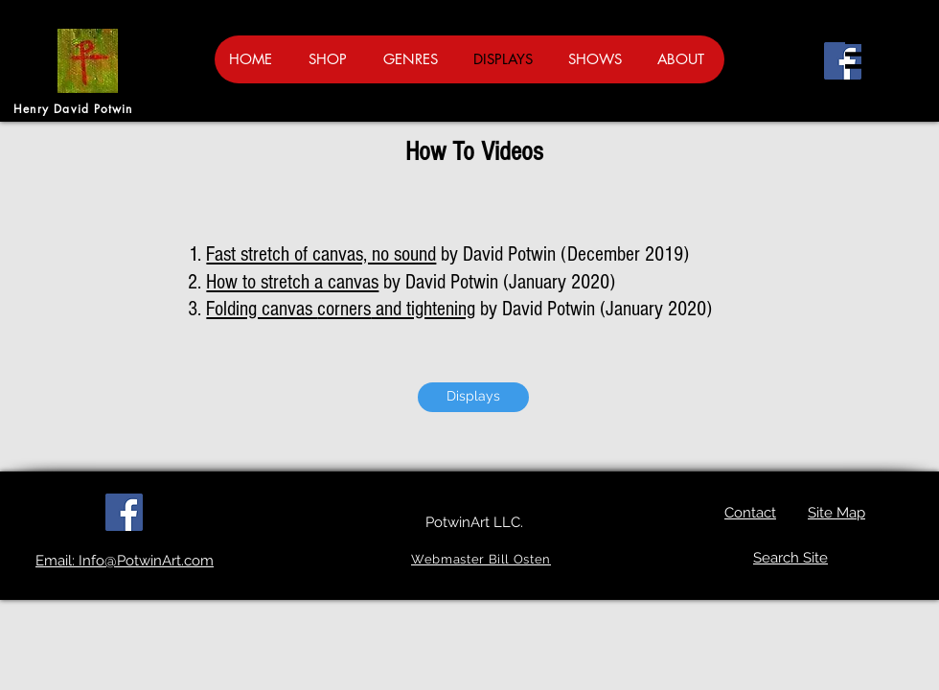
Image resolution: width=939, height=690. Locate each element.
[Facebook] (842, 61)
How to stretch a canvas (292, 282)
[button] (862, 54)
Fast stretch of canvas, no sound (321, 254)
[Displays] (473, 397)
